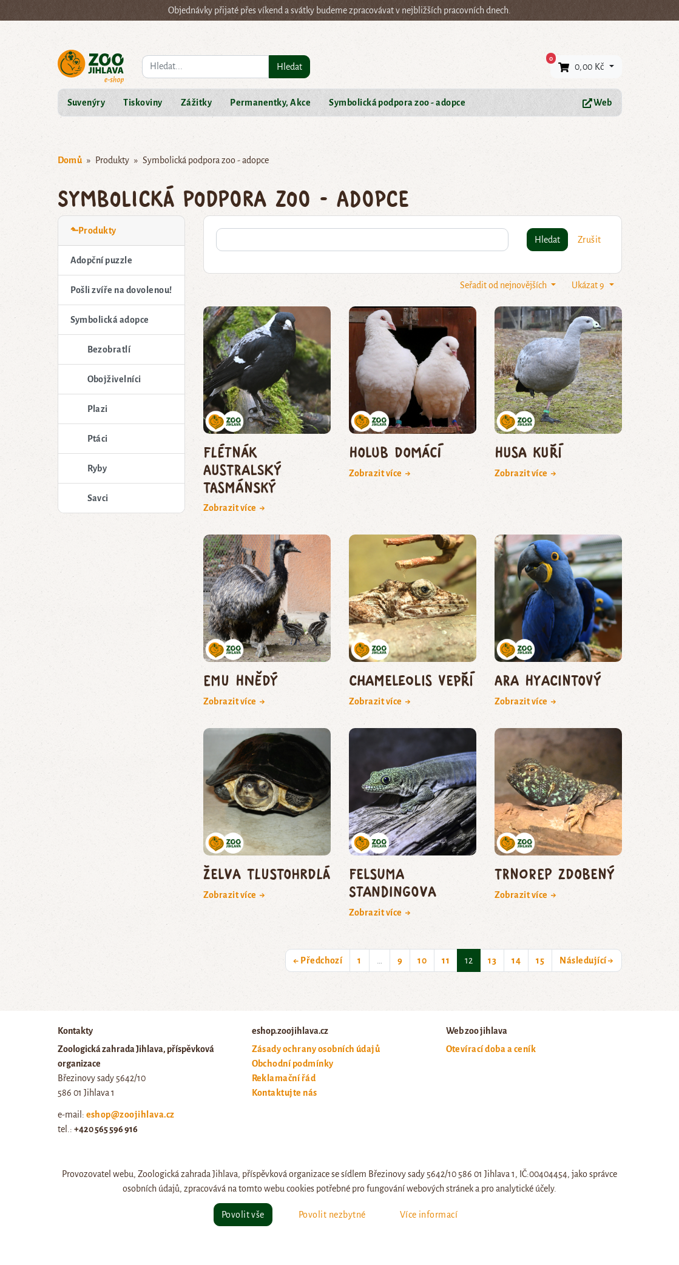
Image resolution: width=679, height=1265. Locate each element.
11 (446, 960)
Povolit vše (243, 1214)
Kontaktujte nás (284, 1093)
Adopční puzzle (101, 260)
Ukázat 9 (589, 285)
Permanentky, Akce (270, 102)
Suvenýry (86, 102)
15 (540, 960)
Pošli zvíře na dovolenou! (121, 290)
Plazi (97, 409)
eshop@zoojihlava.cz (130, 1114)
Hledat (289, 67)
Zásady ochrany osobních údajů (316, 1049)
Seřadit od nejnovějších (504, 285)
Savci (98, 498)
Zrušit (589, 240)
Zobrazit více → (234, 508)
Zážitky (196, 102)
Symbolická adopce (109, 320)
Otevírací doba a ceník (491, 1049)
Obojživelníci (114, 379)
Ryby (97, 468)
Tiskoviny (142, 102)
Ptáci (97, 439)
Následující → (586, 960)
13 (492, 960)
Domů (70, 160)
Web (597, 103)
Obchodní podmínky (293, 1063)
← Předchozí (317, 960)
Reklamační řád (284, 1078)
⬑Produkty (93, 230)
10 (422, 960)
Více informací (429, 1214)
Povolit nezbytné (332, 1214)
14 (516, 960)
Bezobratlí (109, 349)
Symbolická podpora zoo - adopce (397, 102)
